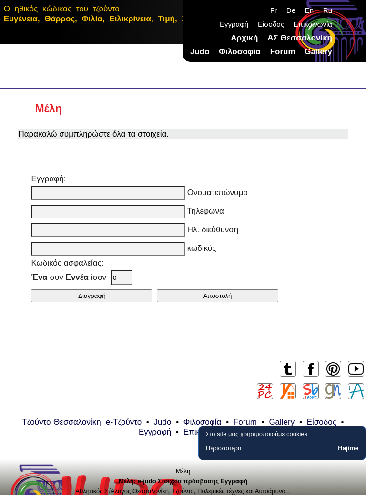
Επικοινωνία (313, 24)
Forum (282, 51)
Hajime (348, 448)
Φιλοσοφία (240, 51)
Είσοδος (271, 24)
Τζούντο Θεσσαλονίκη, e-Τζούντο (82, 421)
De (290, 10)
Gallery (318, 51)
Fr (273, 10)
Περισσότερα (223, 448)
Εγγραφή (234, 24)
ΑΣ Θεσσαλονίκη (299, 37)
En (309, 10)
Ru (327, 10)
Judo (200, 51)
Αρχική (244, 37)
